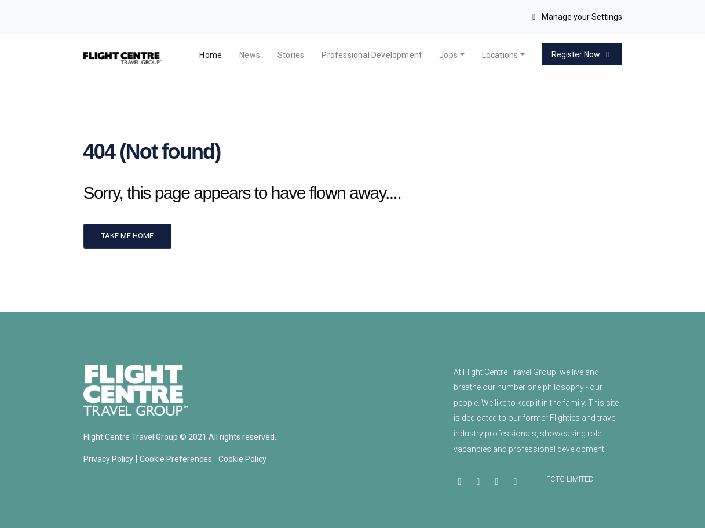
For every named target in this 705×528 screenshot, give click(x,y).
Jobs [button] (448, 55)
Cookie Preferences (176, 459)
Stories (290, 55)
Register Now (582, 54)
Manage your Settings (575, 16)
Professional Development (372, 55)
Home (210, 55)
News (249, 55)
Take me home (127, 235)
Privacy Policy (108, 459)
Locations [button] (500, 55)
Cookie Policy (242, 459)
